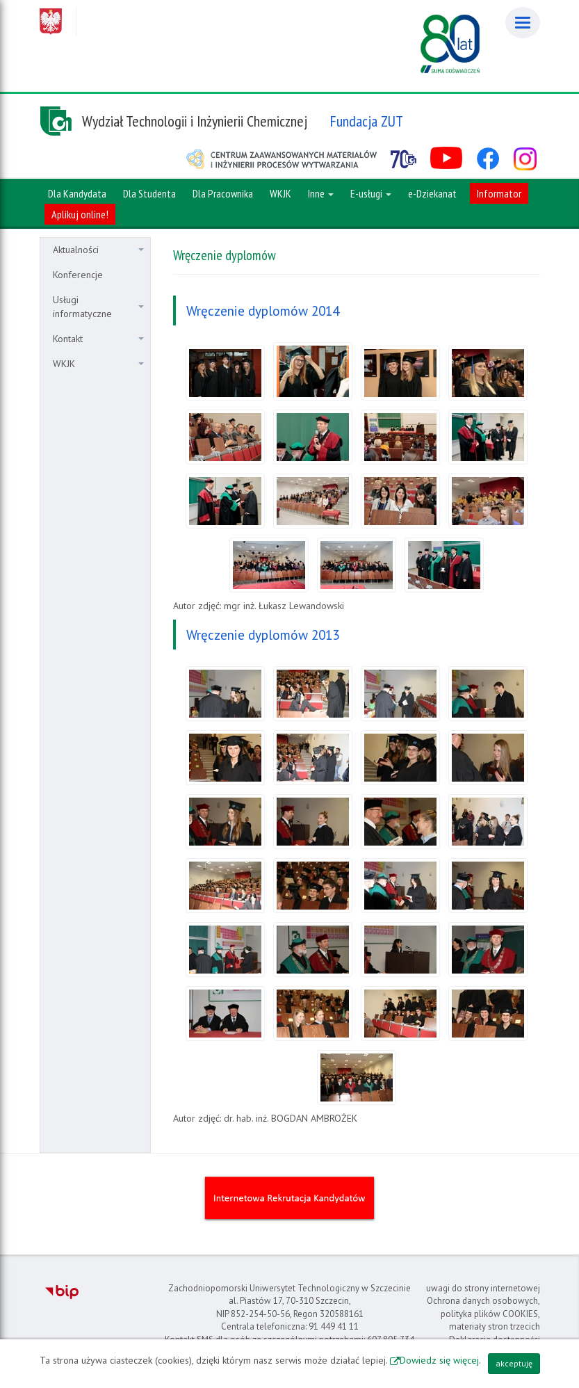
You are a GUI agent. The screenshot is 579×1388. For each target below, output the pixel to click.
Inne (321, 193)
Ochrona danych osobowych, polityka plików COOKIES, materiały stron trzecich (483, 1313)
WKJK (98, 363)
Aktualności (98, 249)
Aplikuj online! (79, 214)
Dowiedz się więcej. (440, 1360)
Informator (499, 193)
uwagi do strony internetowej (483, 1288)
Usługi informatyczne (98, 306)
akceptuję (514, 1363)
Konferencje (78, 274)
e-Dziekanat (432, 193)
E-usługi (370, 193)
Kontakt (98, 338)
